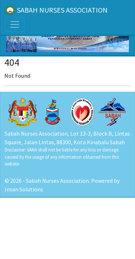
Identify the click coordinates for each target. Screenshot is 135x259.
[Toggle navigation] (15, 24)
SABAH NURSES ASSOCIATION (56, 10)
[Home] (67, 36)
